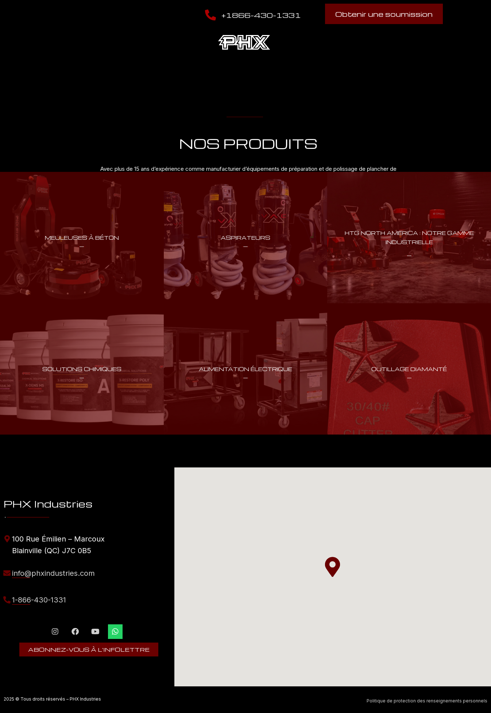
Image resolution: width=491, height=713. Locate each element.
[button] (332, 567)
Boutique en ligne (409, 42)
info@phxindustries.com (53, 573)
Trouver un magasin (338, 42)
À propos (49, 42)
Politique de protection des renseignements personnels (427, 701)
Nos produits (115, 42)
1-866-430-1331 (39, 600)
